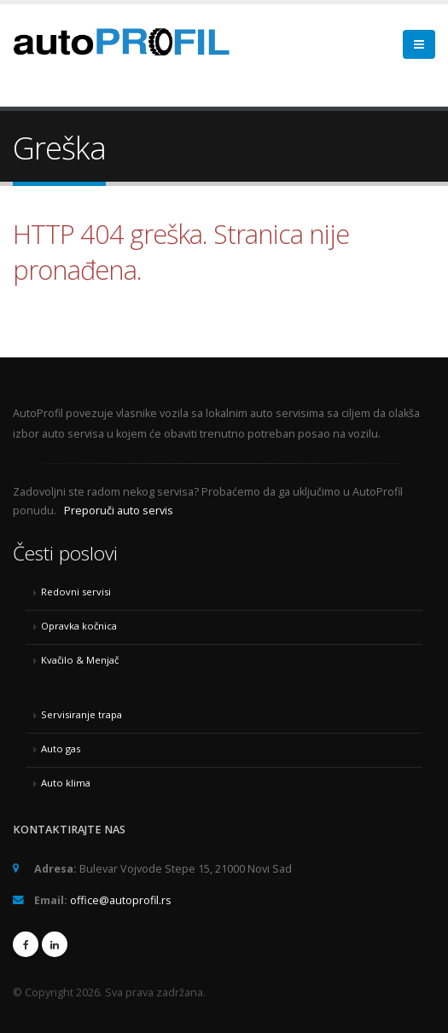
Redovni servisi (76, 591)
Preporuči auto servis (118, 510)
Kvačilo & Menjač (80, 659)
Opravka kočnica (79, 625)
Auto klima (65, 782)
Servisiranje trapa (81, 714)
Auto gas (60, 748)
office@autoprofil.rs (121, 900)
